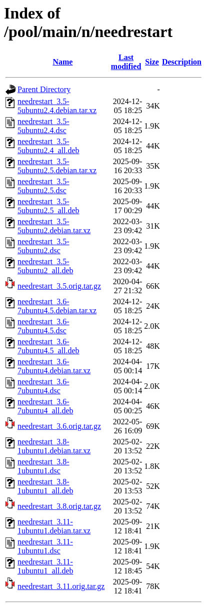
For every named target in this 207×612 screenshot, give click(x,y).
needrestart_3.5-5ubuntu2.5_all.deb (49, 206)
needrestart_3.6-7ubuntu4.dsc (44, 386)
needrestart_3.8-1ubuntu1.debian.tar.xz (54, 446)
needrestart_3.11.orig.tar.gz (61, 586)
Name (62, 62)
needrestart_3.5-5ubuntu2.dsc (44, 246)
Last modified (126, 62)
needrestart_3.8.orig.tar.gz (59, 506)
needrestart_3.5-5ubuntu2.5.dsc (44, 186)
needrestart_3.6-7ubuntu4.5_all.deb (49, 346)
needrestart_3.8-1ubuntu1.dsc (44, 466)
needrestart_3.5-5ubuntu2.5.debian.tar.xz (57, 166)
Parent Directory (44, 89)
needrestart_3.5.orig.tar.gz (59, 286)
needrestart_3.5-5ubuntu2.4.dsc (44, 126)
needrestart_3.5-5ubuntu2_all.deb (46, 266)
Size (152, 62)
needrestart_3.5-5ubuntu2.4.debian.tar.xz (57, 106)
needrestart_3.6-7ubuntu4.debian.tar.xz (54, 366)
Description (182, 62)
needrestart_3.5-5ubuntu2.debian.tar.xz (54, 226)
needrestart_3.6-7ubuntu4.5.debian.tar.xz (57, 306)
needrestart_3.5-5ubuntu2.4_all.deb (49, 146)
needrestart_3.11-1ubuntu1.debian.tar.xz (54, 526)
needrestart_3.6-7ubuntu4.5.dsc (44, 326)
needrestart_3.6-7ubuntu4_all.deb (46, 406)
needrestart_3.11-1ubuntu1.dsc (45, 546)
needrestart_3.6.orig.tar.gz (59, 426)
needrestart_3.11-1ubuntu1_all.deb (46, 566)
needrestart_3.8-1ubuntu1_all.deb (46, 486)
